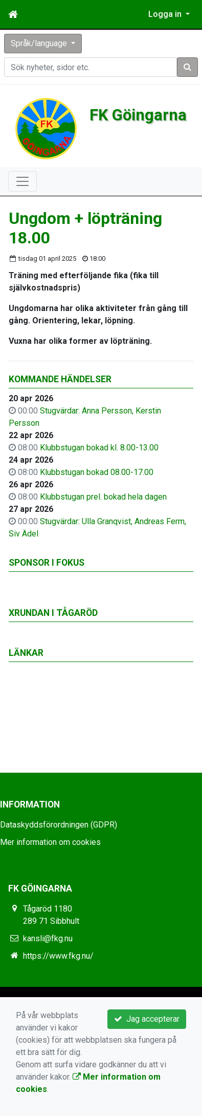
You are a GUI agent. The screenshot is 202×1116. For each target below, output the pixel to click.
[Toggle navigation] (22, 181)
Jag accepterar (146, 1019)
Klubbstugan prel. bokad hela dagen (103, 497)
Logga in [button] (166, 14)
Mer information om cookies (50, 842)
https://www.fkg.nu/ (58, 956)
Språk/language (40, 43)
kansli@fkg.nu (48, 938)
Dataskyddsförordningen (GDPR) (58, 825)
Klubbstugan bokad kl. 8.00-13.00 (99, 447)
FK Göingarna (138, 115)
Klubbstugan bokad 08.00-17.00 (96, 472)
